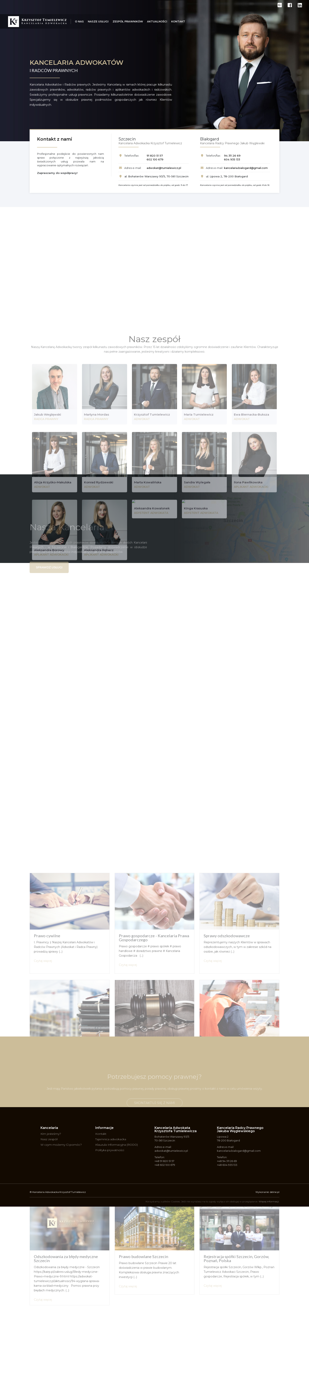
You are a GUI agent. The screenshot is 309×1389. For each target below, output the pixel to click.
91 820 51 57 (155, 155)
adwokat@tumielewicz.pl (164, 167)
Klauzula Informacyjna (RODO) (116, 1144)
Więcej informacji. (269, 1201)
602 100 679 (155, 159)
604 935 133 (232, 159)
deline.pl (274, 1191)
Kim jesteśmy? (50, 1134)
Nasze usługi (98, 21)
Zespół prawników (128, 21)
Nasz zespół (49, 1139)
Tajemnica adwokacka (110, 1139)
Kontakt (178, 21)
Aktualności (157, 21)
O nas (79, 21)
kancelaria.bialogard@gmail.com (246, 167)
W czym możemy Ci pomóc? (61, 1144)
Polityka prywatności (109, 1150)
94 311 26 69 (232, 155)
